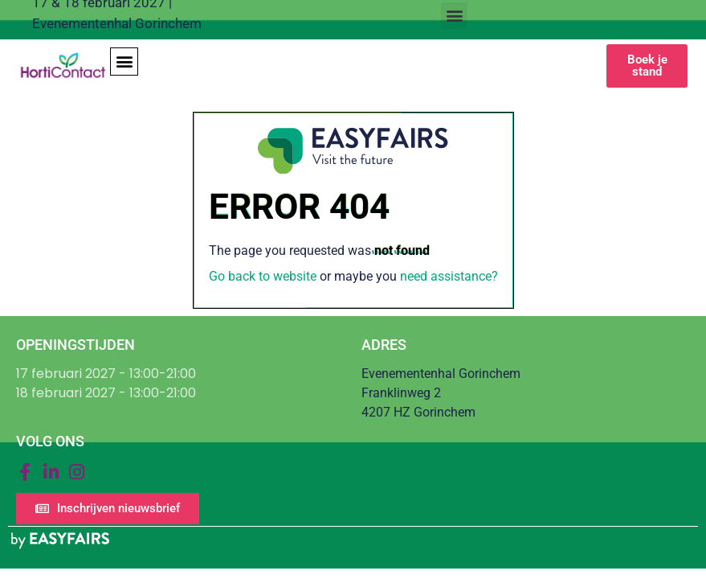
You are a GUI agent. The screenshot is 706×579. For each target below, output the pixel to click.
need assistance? (449, 276)
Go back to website (262, 276)
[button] (454, 15)
